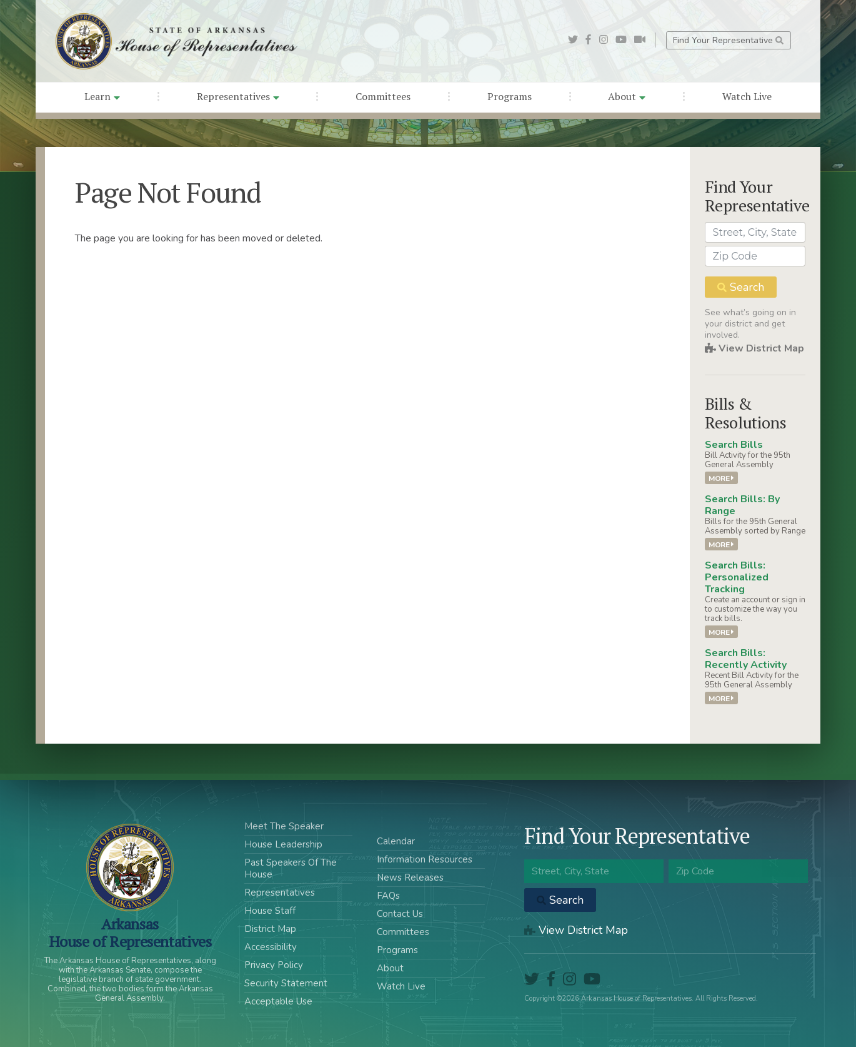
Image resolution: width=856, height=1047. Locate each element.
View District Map (754, 348)
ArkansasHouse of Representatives (130, 932)
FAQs (388, 895)
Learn (102, 96)
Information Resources (424, 859)
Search (740, 287)
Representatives (238, 96)
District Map (270, 929)
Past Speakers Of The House (290, 868)
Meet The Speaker (284, 826)
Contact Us (400, 914)
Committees (383, 96)
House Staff (270, 910)
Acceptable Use (278, 1001)
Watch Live (747, 96)
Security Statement (285, 983)
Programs (509, 96)
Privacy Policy (273, 965)
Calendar (396, 841)
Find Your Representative (728, 40)
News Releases (410, 877)
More (721, 478)
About (626, 96)
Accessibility (270, 947)
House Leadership (283, 844)
